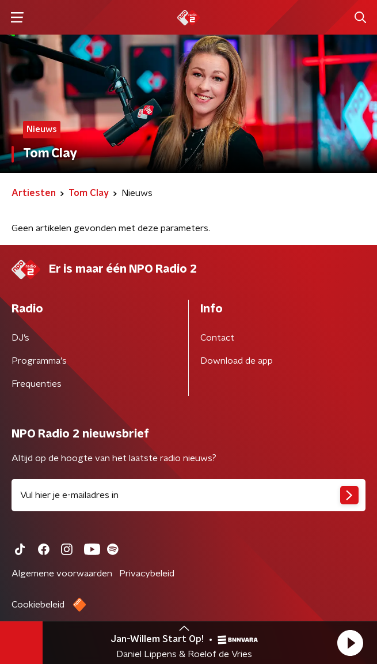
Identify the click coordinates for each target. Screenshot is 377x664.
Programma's (39, 360)
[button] (350, 642)
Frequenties (37, 383)
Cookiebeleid (38, 604)
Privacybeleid (146, 573)
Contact (217, 337)
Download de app (236, 360)
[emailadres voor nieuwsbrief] (188, 495)
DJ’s (20, 337)
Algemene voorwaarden (62, 573)
